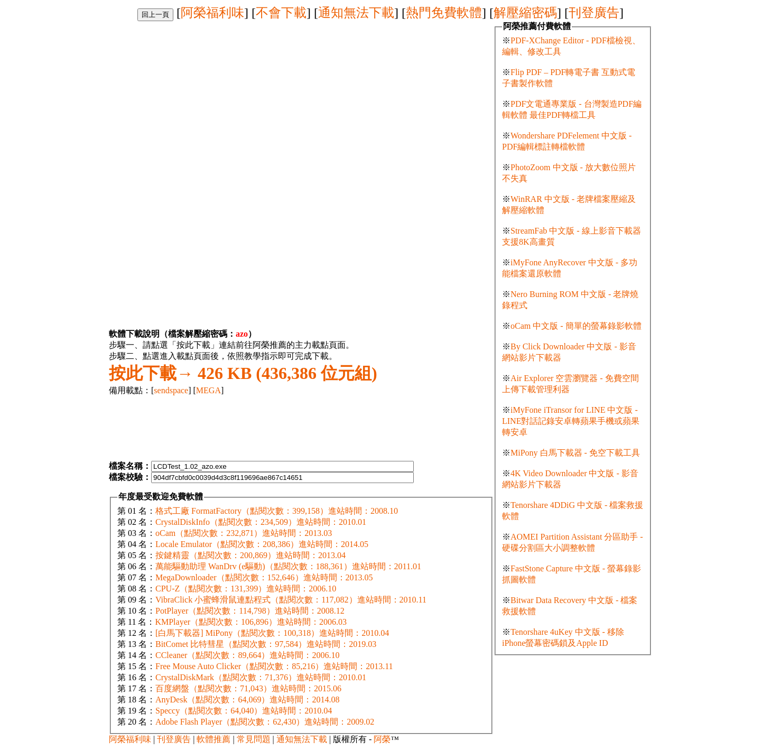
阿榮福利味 (212, 13)
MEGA (208, 390)
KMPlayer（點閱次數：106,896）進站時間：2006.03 (251, 621)
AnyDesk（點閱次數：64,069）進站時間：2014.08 (247, 699)
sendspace (171, 390)
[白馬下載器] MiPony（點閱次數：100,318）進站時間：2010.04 (272, 632)
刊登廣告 (594, 13)
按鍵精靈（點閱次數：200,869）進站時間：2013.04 (250, 555)
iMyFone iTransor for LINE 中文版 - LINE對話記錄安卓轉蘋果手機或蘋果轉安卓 (570, 421)
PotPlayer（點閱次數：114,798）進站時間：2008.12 (250, 610)
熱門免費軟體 (444, 13)
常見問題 (254, 739)
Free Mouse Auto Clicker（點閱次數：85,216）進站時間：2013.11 (274, 666)
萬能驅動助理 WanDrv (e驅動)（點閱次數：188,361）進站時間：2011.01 (288, 566)
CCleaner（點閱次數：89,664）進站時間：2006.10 (247, 655)
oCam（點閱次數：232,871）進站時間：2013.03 (243, 533)
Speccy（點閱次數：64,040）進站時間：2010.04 (243, 710)
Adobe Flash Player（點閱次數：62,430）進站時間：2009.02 (264, 721)
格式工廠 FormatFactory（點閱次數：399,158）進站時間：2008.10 (276, 510)
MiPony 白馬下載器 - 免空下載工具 (575, 452)
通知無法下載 (356, 13)
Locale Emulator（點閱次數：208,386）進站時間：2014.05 (261, 544)
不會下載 (281, 13)
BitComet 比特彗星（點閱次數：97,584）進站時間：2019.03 (265, 644)
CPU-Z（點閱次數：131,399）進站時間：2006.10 (245, 588)
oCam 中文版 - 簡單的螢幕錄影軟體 (576, 325)
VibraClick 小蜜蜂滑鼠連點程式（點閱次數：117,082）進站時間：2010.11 (290, 599)
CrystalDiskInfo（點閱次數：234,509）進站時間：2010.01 (260, 521)
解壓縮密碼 (525, 13)
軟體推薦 (213, 739)
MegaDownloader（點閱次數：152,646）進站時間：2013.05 (264, 577)
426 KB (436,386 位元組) (243, 373)
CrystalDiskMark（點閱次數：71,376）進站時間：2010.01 (260, 677)
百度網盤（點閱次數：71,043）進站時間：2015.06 (248, 688)
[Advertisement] (197, 95)
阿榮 (382, 739)
